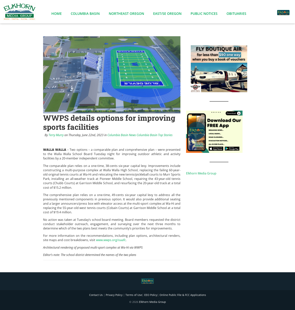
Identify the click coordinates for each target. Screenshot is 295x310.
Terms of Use (133, 295)
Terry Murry (56, 135)
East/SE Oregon (167, 14)
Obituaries (236, 14)
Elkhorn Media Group (201, 173)
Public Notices (204, 14)
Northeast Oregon (126, 14)
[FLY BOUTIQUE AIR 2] (219, 68)
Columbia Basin (85, 14)
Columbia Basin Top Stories (155, 135)
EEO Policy (150, 295)
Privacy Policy (114, 295)
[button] (269, 10)
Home (56, 14)
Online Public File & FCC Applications (183, 295)
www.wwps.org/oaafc (111, 240)
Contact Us (96, 295)
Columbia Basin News (121, 135)
